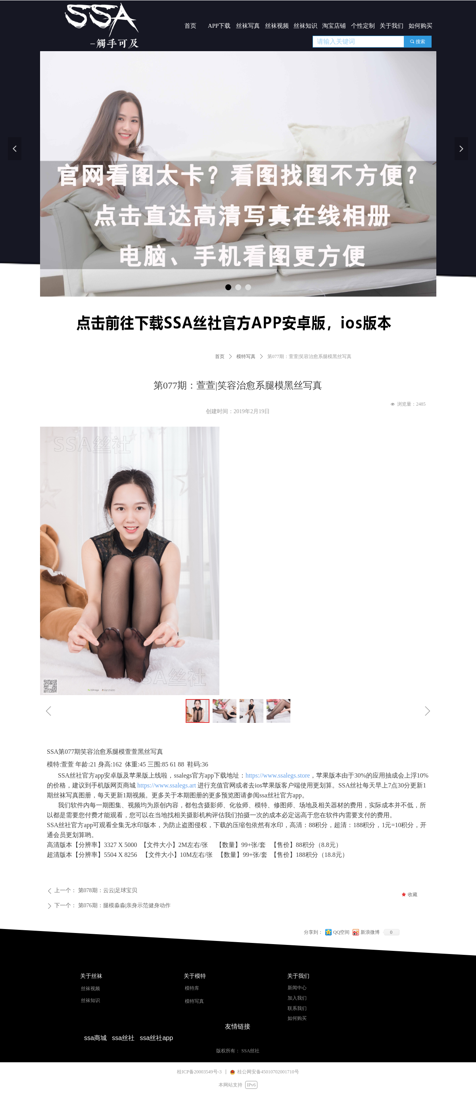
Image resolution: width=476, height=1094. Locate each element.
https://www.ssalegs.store (278, 775)
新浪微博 (370, 932)
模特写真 (245, 356)
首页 (220, 356)
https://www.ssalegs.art (166, 785)
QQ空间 (341, 932)
